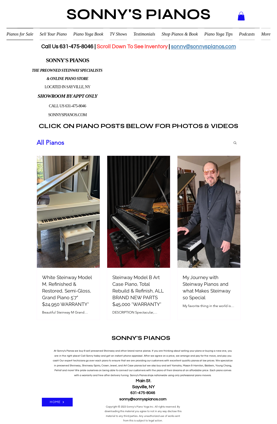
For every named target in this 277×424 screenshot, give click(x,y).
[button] (241, 16)
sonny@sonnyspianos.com (203, 46)
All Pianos (50, 142)
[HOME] (57, 402)
